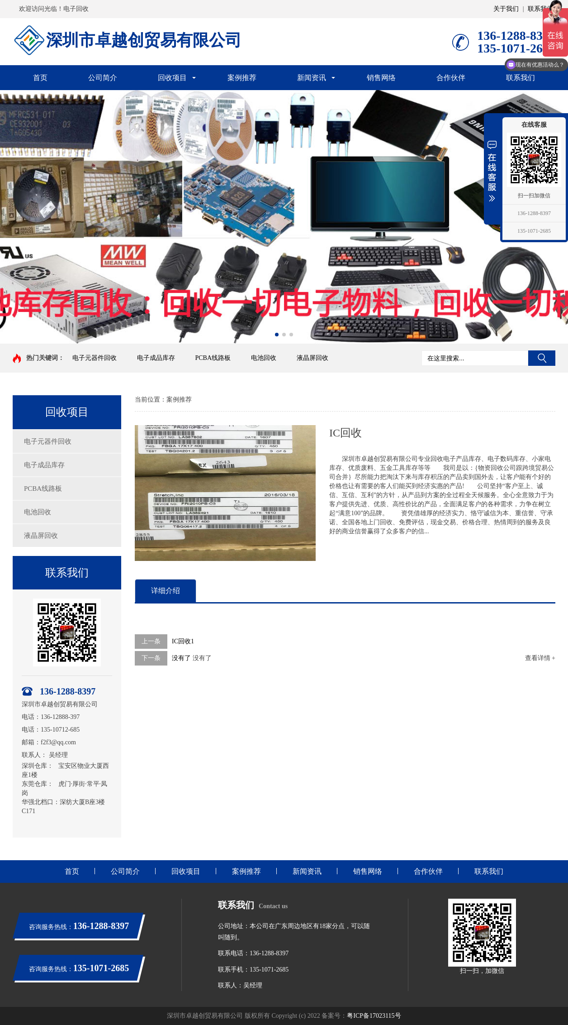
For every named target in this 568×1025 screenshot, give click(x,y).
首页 (40, 77)
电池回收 (263, 357)
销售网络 (381, 77)
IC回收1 (183, 641)
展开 (492, 170)
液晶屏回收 (312, 357)
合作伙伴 (450, 77)
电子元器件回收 (94, 357)
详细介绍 (165, 590)
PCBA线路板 (213, 357)
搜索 (541, 358)
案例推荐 (241, 77)
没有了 (181, 658)
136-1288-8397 (534, 213)
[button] (277, 334)
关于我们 (506, 8)
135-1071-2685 (534, 231)
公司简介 (102, 77)
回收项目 (172, 77)
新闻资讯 (311, 77)
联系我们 (540, 8)
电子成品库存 (156, 357)
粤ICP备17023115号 (374, 1015)
